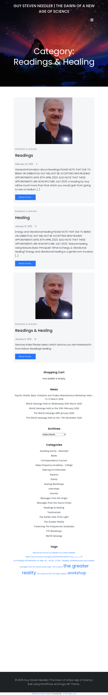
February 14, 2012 (24, 164)
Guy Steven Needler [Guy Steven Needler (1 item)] (67, 553)
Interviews (54, 488)
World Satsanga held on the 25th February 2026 (54, 408)
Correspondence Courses (54, 460)
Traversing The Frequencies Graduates (54, 526)
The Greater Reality (54, 521)
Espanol (54, 474)
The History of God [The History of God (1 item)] (44, 574)
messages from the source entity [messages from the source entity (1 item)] (32, 567)
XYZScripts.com (69, 693)
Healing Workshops (54, 484)
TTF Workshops (54, 531)
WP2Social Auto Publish (42, 693)
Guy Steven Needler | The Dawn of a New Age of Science (54, 8)
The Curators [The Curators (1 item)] (57, 567)
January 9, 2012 (23, 339)
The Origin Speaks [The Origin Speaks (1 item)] (59, 574)
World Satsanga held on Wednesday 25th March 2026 (54, 403)
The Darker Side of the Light (54, 516)
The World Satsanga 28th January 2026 (54, 413)
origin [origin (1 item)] (49, 567)
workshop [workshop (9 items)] (76, 573)
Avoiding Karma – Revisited (54, 450)
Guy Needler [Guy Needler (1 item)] (54, 553)
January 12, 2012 (23, 226)
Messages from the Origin (54, 498)
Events (54, 479)
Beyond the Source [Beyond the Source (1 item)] (40, 553)
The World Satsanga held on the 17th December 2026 (54, 417)
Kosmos (54, 493)
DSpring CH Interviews (54, 469)
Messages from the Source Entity (54, 502)
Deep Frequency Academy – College (54, 465)
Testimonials (54, 512)
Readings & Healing (26, 149)
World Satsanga (54, 535)
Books (54, 455)
